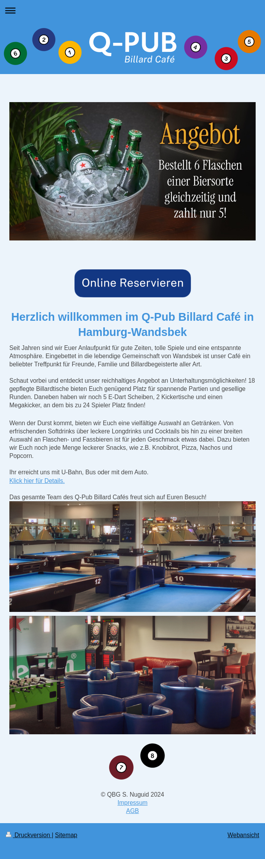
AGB (132, 811)
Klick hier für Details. (37, 480)
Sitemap (66, 835)
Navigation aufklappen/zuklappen (132, 10)
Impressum (132, 802)
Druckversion (29, 835)
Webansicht (243, 835)
